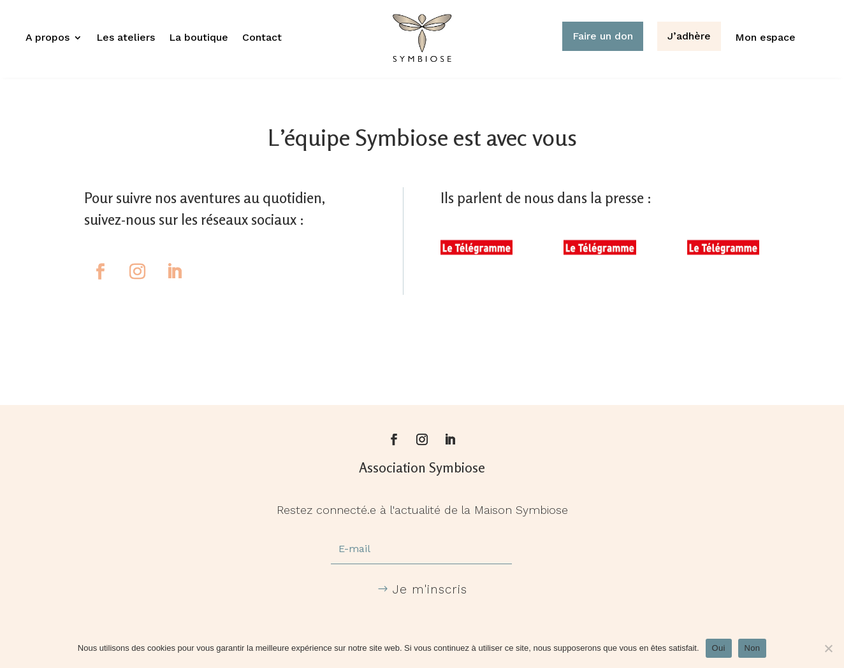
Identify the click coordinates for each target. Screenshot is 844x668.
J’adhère (689, 36)
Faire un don (602, 36)
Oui (718, 648)
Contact (262, 38)
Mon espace (765, 38)
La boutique (198, 38)
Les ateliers (125, 38)
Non (752, 648)
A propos (47, 38)
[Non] (828, 648)
